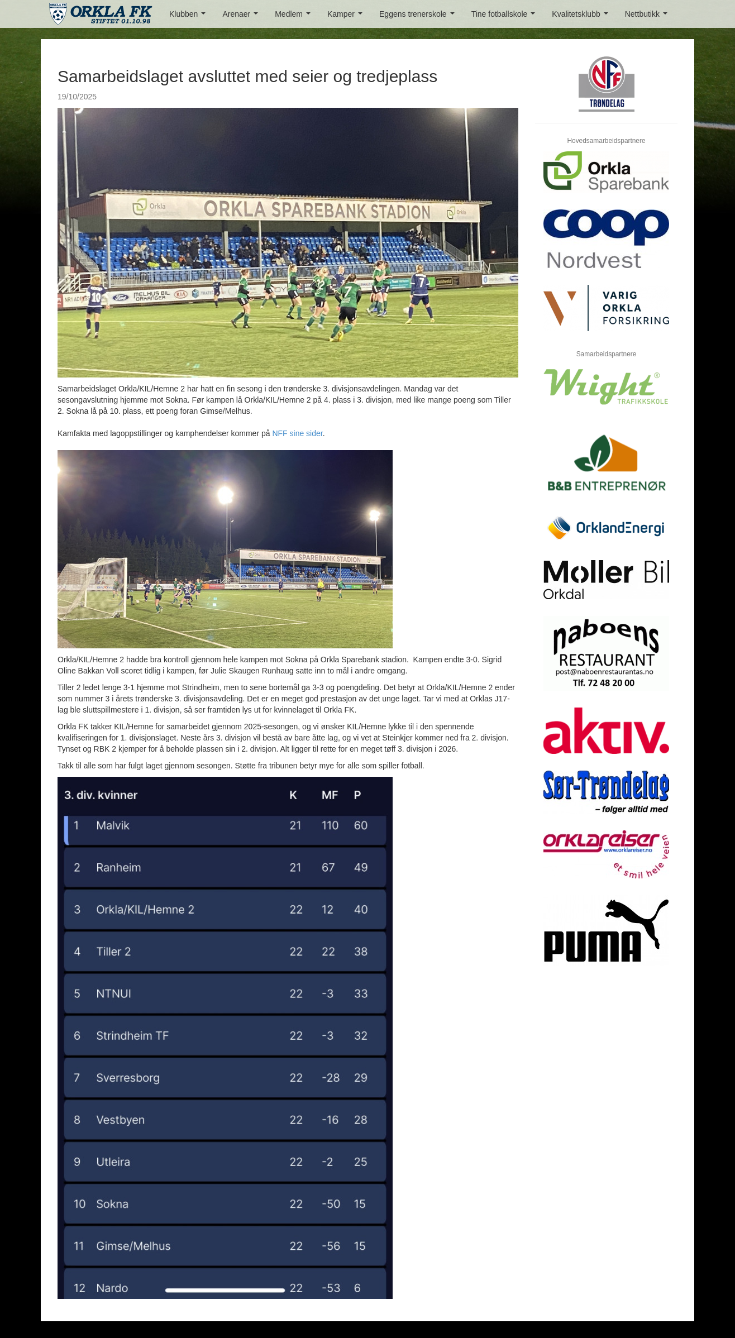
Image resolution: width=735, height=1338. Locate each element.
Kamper (347, 17)
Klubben (189, 17)
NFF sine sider (297, 433)
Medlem (294, 17)
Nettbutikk (648, 17)
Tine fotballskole (505, 17)
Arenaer (242, 17)
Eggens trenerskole (419, 17)
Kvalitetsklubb (582, 17)
